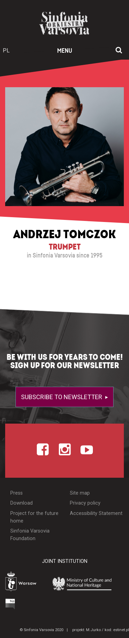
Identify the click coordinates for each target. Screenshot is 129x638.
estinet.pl (121, 630)
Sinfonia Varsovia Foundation (30, 534)
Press (16, 493)
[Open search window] (119, 51)
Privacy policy (85, 503)
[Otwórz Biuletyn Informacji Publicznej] (10, 603)
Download (21, 503)
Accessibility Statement (96, 513)
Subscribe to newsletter (62, 397)
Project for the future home (34, 517)
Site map (80, 493)
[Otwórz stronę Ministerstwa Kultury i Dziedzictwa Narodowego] (85, 583)
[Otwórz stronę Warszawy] (22, 582)
